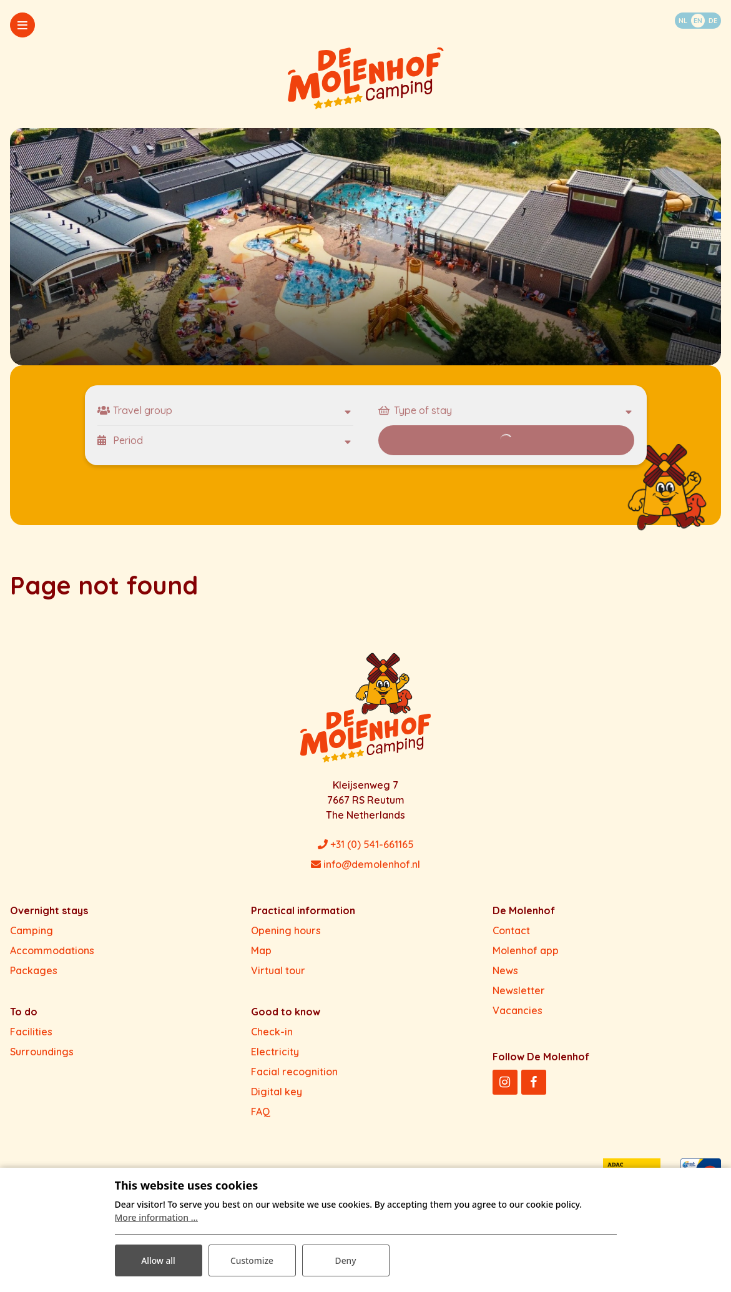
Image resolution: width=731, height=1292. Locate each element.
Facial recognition (294, 1071)
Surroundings (42, 1051)
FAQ (260, 1111)
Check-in (272, 1031)
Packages (33, 970)
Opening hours (286, 930)
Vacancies (517, 1010)
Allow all (158, 1260)
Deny (345, 1260)
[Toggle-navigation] (22, 24)
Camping (31, 930)
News (505, 970)
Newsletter (519, 990)
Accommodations (52, 950)
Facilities (31, 1031)
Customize (251, 1260)
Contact (511, 930)
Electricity (275, 1051)
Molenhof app (526, 950)
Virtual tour (278, 970)
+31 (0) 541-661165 (366, 844)
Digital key (276, 1091)
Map (261, 950)
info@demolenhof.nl (365, 864)
